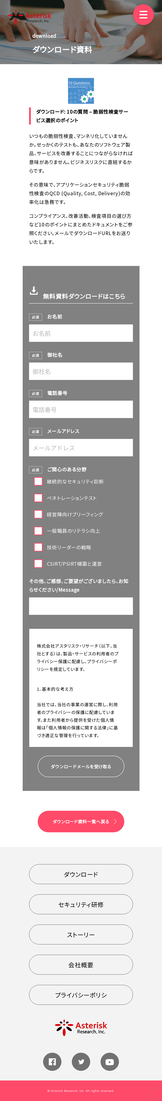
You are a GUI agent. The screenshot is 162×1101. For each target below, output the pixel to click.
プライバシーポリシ (81, 994)
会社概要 (81, 964)
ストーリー (81, 934)
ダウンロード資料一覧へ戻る (81, 821)
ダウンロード (81, 874)
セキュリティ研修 (81, 904)
